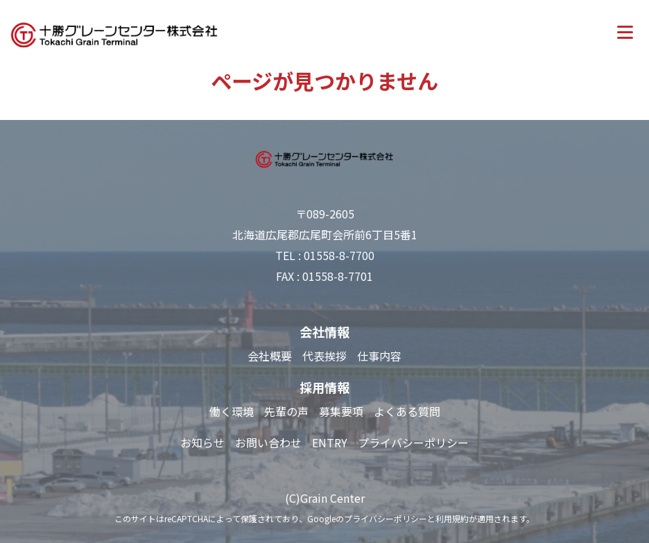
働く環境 (231, 411)
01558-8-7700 (339, 255)
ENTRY (329, 442)
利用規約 (452, 518)
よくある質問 (407, 411)
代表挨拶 (324, 355)
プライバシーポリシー (413, 442)
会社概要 (270, 355)
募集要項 (341, 411)
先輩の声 (286, 411)
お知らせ (202, 442)
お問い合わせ (268, 442)
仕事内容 (379, 355)
